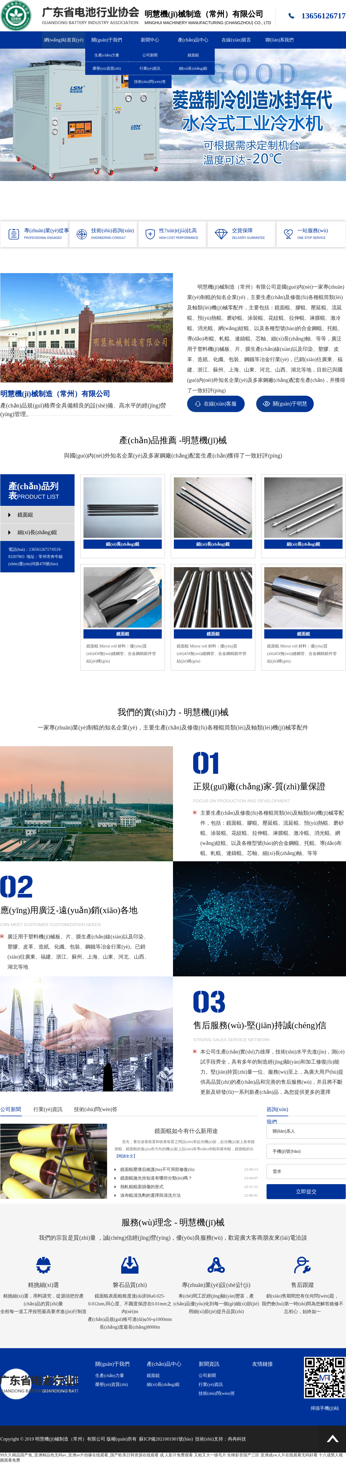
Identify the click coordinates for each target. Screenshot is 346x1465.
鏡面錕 (193, 55)
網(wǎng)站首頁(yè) (63, 39)
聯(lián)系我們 (279, 39)
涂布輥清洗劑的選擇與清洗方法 (150, 1195)
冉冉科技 (237, 1439)
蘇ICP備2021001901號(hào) (166, 1439)
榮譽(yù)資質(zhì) (107, 68)
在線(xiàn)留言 (236, 39)
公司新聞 (149, 55)
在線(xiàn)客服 (220, 404)
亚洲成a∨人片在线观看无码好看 (289, 1455)
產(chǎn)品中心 (193, 39)
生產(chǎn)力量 (106, 55)
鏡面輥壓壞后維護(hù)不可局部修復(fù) (157, 1169)
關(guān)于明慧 (290, 404)
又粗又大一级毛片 (210, 1455)
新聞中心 (150, 39)
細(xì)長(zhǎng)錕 (193, 68)
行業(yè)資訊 (150, 68)
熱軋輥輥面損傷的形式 (142, 1186)
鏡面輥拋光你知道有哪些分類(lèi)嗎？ (156, 1178)
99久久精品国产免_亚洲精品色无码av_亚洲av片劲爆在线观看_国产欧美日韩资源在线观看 (79, 1455)
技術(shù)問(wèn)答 (150, 81)
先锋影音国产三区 (243, 1455)
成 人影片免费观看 (176, 1455)
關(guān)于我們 (107, 39)
